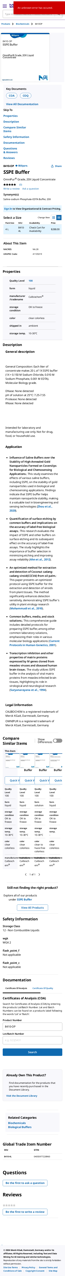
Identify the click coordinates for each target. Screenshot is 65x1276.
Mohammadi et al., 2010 (26, 608)
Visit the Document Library (21, 1095)
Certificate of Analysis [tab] (16, 988)
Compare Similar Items (14, 129)
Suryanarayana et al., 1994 (27, 690)
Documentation (14, 143)
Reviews (9, 158)
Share (56, 166)
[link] (10, 1267)
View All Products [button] (32, 907)
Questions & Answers (10, 150)
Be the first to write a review (26, 1212)
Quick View (17, 780)
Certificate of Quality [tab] (42, 988)
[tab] (8, 24)
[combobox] (32, 1027)
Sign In (8, 208)
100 (31, 280)
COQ (26, 95)
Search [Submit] (32, 1052)
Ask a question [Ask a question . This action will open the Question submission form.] (30, 188)
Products (5, 23)
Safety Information (16, 137)
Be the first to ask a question (25, 1183)
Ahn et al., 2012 (40, 559)
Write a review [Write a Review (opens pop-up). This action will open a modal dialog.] (11, 188)
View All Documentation (22, 104)
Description (11, 121)
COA (12, 95)
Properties (10, 116)
